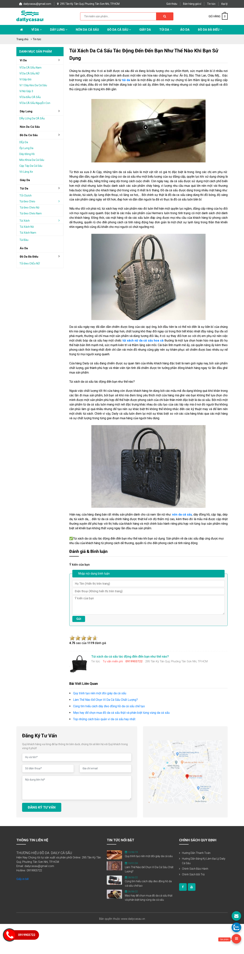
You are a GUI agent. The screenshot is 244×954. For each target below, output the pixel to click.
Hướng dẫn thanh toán (196, 852)
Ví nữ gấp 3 (26, 91)
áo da (24, 248)
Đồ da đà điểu (210, 29)
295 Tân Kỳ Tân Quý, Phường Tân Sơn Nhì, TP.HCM (88, 3)
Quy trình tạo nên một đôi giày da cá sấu (149, 856)
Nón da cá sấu (87, 29)
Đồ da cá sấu (119, 29)
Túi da (165, 29)
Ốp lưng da (26, 148)
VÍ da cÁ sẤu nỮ (29, 73)
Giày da (25, 180)
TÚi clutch (25, 195)
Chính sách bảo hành (195, 868)
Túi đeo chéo (40, 201)
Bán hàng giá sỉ (192, 3)
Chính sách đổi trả (193, 874)
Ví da (36, 29)
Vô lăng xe (26, 171)
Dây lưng (58, 29)
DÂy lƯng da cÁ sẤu (32, 118)
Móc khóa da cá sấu (31, 159)
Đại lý (224, 3)
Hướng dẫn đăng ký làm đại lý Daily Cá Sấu (203, 861)
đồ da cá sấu (41, 135)
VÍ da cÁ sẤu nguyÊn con (34, 103)
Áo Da (185, 29)
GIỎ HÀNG (218, 16)
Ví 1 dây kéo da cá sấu (33, 85)
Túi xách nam (28, 232)
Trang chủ (22, 39)
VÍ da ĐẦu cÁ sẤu (30, 97)
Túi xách (40, 220)
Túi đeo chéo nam (31, 213)
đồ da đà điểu (41, 256)
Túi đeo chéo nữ (29, 207)
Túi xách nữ (27, 226)
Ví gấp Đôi (25, 79)
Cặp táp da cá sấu (30, 165)
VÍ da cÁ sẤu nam (30, 67)
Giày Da (145, 29)
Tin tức (211, 3)
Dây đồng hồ (27, 154)
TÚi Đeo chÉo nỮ (29, 263)
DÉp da (23, 142)
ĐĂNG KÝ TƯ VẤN (42, 807)
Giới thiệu (171, 3)
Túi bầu (23, 239)
